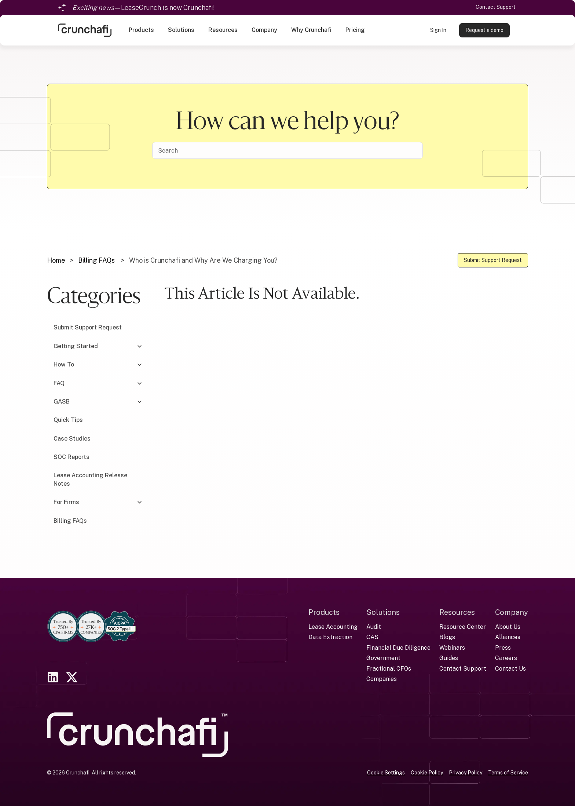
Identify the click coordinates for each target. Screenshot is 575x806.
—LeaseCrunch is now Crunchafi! (143, 7)
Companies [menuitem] (381, 678)
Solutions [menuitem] (383, 612)
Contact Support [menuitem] (462, 668)
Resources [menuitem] (457, 612)
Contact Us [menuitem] (510, 668)
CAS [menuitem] (372, 637)
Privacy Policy (465, 773)
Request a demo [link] (484, 30)
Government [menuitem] (383, 657)
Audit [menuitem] (373, 626)
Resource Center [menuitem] (462, 626)
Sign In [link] (438, 30)
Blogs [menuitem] (447, 637)
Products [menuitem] (324, 612)
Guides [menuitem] (448, 657)
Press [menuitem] (503, 647)
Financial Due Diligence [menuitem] (398, 647)
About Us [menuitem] (507, 626)
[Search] (287, 150)
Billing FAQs (96, 260)
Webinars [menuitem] (452, 647)
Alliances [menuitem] (507, 637)
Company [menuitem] (511, 612)
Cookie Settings (386, 773)
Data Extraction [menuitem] (330, 637)
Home (56, 260)
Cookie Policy (427, 773)
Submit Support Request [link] (493, 260)
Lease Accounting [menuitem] (333, 626)
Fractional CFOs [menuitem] (388, 668)
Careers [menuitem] (506, 657)
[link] (84, 29)
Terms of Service (508, 773)
